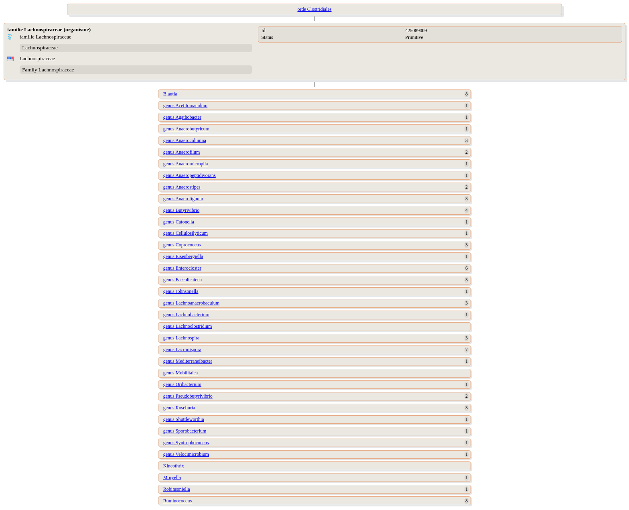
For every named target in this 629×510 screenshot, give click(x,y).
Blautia (170, 94)
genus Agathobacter (182, 117)
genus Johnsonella (181, 291)
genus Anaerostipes (182, 187)
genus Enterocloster (182, 268)
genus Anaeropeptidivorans (189, 175)
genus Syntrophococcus (186, 442)
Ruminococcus (177, 501)
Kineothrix (173, 466)
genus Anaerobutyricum (186, 129)
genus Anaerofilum (181, 152)
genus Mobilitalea (180, 373)
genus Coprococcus (182, 245)
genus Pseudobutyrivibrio (188, 396)
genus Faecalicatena (182, 279)
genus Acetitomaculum (185, 105)
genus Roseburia (179, 407)
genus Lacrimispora (182, 349)
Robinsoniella (176, 489)
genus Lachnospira (181, 338)
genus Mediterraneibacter (187, 361)
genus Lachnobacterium (186, 314)
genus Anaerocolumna (184, 140)
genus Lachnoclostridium (187, 326)
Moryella (172, 477)
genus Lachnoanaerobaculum (191, 303)
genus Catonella (178, 222)
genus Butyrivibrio (181, 210)
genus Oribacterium (182, 384)
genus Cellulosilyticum (185, 233)
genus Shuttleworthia (183, 419)
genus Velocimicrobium (186, 454)
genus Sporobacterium (185, 431)
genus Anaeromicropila (185, 164)
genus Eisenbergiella (183, 256)
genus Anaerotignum (183, 198)
